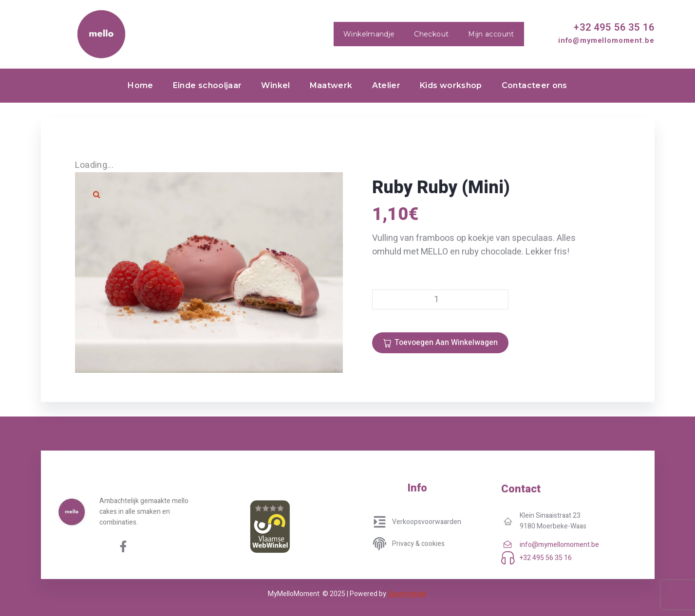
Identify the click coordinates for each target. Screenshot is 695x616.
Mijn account (491, 34)
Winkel (275, 85)
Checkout (431, 34)
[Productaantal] (440, 299)
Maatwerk (331, 85)
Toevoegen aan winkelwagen (446, 342)
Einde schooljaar (207, 85)
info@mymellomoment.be (606, 40)
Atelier (386, 85)
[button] (97, 194)
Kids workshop (451, 85)
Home (140, 85)
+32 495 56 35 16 (614, 27)
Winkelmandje (368, 34)
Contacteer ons (534, 85)
